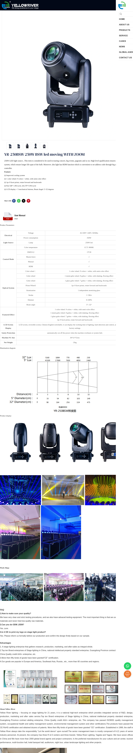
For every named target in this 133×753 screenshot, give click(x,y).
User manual (19, 215)
